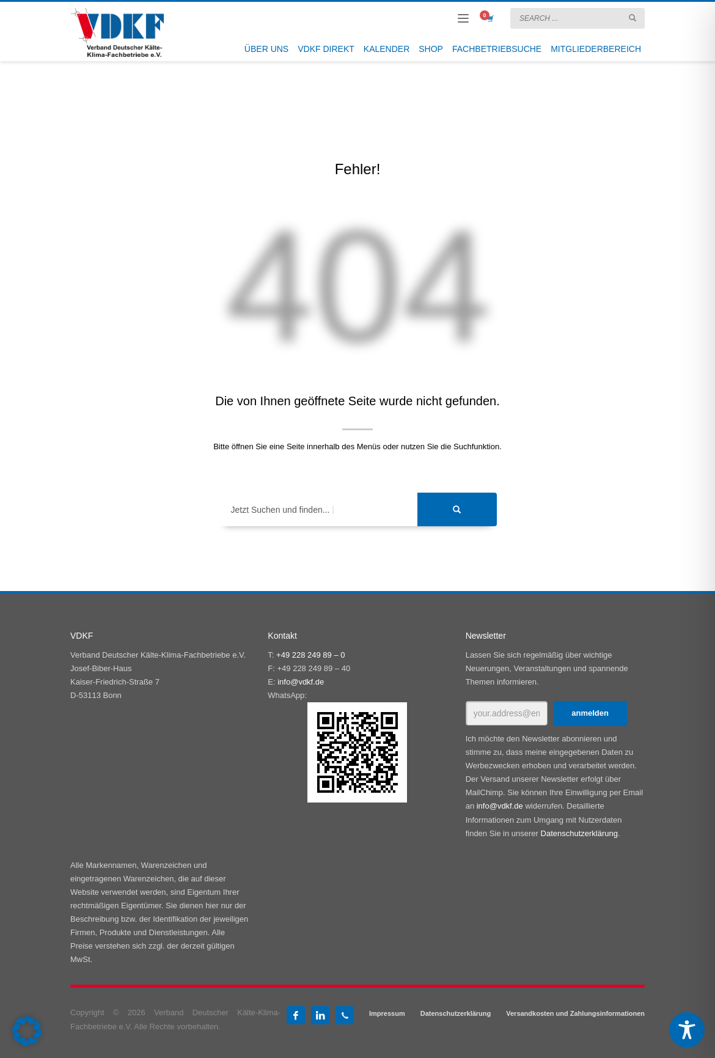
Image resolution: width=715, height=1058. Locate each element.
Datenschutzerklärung (579, 833)
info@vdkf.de (300, 681)
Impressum (387, 1013)
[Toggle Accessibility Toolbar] (687, 1030)
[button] (27, 1031)
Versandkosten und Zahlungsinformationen (575, 1013)
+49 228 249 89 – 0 (310, 654)
